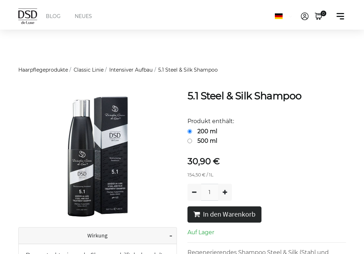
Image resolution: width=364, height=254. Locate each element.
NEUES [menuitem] (83, 16)
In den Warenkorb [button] (224, 214)
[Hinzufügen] (225, 192)
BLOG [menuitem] (53, 16)
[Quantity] (209, 192)
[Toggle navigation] (340, 16)
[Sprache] (285, 16)
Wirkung (97, 235)
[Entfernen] (194, 192)
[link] (305, 16)
